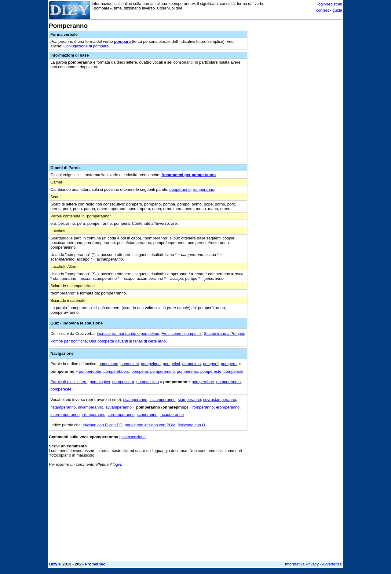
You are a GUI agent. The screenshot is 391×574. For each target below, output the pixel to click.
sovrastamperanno (219, 399)
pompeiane (108, 363)
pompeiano (150, 363)
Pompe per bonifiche (68, 341)
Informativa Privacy (302, 564)
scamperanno (135, 399)
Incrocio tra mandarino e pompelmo (128, 333)
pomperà (210, 363)
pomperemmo (162, 371)
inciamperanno (162, 399)
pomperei (139, 371)
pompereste (210, 371)
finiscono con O (191, 425)
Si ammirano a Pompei (224, 333)
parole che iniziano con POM (150, 425)
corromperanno (121, 414)
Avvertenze (332, 564)
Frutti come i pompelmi (181, 333)
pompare (122, 41)
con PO (115, 425)
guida (337, 10)
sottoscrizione (133, 437)
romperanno (203, 189)
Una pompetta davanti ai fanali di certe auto (127, 341)
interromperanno (64, 414)
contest (322, 10)
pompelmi (171, 363)
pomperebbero (116, 371)
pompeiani (129, 363)
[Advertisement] (296, 114)
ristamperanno (63, 407)
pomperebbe (90, 371)
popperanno (180, 189)
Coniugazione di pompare (86, 46)
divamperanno (90, 407)
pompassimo (147, 382)
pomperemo (187, 371)
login (117, 464)
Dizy (53, 564)
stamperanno (189, 399)
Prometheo (95, 564)
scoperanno (147, 414)
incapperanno (172, 414)
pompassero (123, 382)
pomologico (100, 382)
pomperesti (233, 371)
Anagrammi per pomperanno (188, 174)
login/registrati (329, 4)
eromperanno (227, 407)
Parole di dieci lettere (68, 382)
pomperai (229, 363)
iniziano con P (95, 425)
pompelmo (191, 363)
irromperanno (93, 414)
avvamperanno (118, 407)
